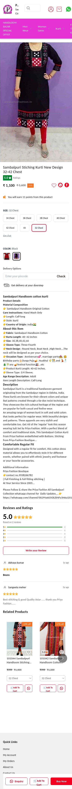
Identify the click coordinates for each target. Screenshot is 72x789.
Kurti (58, 28)
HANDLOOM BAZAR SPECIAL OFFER (10, 28)
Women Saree (42, 28)
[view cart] (59, 9)
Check (61, 276)
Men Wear (25, 28)
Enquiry (16, 781)
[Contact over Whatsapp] (68, 9)
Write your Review (36, 550)
